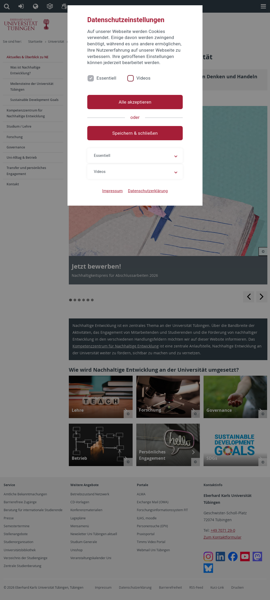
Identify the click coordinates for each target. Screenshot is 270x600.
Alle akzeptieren (135, 102)
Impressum (112, 190)
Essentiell (106, 78)
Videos (143, 78)
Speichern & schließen (135, 133)
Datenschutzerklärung (148, 190)
